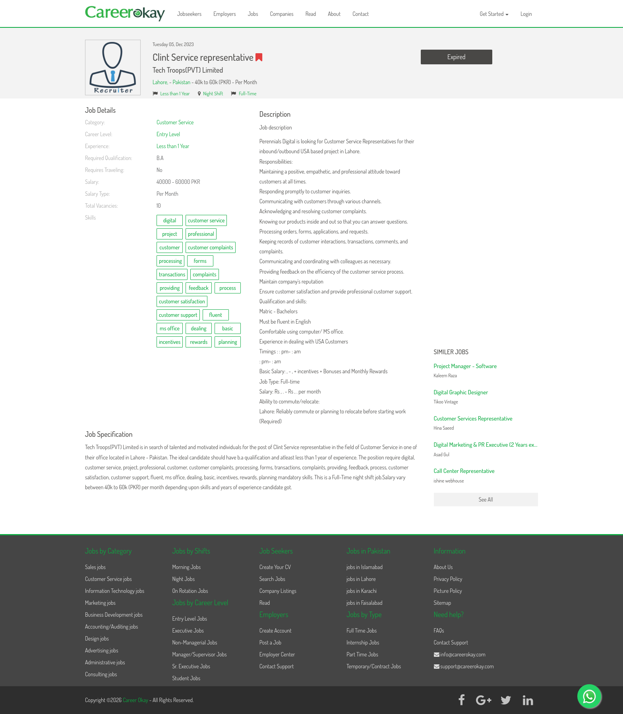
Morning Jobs (186, 566)
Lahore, (161, 82)
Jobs (253, 13)
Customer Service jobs (108, 578)
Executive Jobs (187, 630)
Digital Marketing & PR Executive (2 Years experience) (495, 444)
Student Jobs (186, 678)
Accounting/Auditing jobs (111, 626)
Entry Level (168, 134)
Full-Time (248, 93)
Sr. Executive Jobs (191, 666)
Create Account (275, 630)
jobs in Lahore (360, 578)
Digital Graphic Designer (461, 392)
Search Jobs (272, 578)
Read (311, 13)
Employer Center (277, 654)
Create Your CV (275, 566)
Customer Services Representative (473, 418)
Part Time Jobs (362, 654)
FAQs (439, 630)
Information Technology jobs (114, 590)
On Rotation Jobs (190, 590)
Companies (282, 13)
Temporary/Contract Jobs (373, 666)
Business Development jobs (114, 614)
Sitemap (442, 602)
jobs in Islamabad (364, 566)
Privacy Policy (448, 578)
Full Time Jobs (361, 630)
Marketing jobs (100, 602)
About (334, 13)
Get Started (494, 13)
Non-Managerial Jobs (194, 642)
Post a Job (270, 642)
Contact (360, 13)
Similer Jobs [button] (451, 352)
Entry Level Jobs (189, 618)
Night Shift (213, 93)
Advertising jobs (101, 650)
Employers (224, 13)
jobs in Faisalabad (364, 602)
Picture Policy (448, 590)
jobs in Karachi (361, 590)
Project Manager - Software (465, 366)
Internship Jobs (362, 642)
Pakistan (181, 82)
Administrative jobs (105, 662)
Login (526, 13)
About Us (443, 566)
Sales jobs (95, 566)
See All (486, 499)
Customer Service (175, 122)
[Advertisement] (486, 225)
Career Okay (136, 700)
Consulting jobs (101, 674)
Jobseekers (189, 13)
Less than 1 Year (175, 93)
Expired (456, 57)
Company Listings (277, 590)
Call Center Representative (464, 471)
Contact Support (276, 666)
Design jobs (97, 638)
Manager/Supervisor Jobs (199, 654)
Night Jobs (183, 578)
